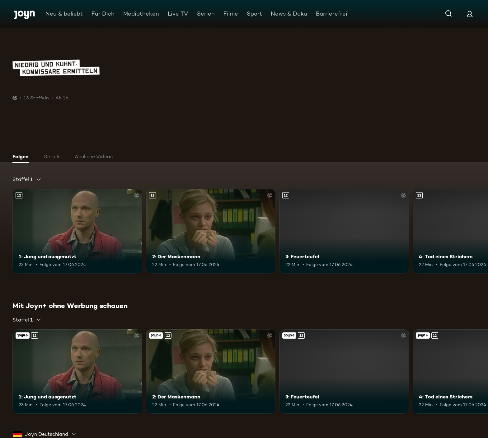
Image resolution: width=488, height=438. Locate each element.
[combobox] (27, 179)
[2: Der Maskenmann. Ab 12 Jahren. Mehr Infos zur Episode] (211, 231)
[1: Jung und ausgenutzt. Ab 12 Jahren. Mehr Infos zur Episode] (77, 231)
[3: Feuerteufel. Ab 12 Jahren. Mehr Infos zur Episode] (344, 231)
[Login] (469, 13)
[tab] (22, 157)
